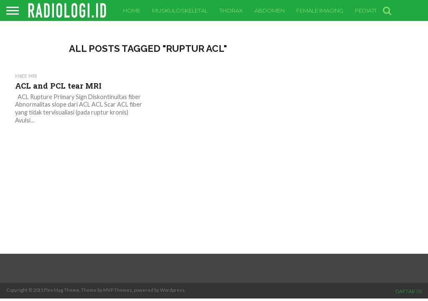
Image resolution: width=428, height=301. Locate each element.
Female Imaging (319, 10)
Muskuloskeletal (180, 10)
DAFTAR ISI (408, 291)
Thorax (231, 10)
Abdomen (270, 10)
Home (131, 10)
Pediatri (367, 10)
